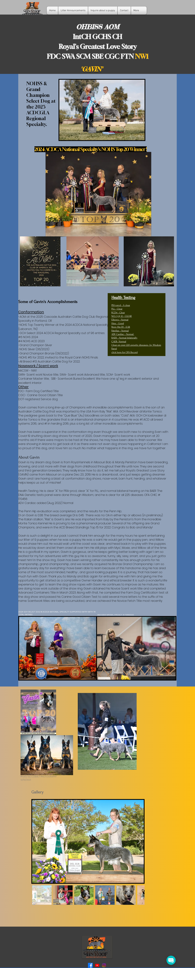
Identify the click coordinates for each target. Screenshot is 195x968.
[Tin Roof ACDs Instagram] (104, 965)
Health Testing (123, 297)
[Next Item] (139, 841)
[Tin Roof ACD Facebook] (90, 965)
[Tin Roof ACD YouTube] (97, 965)
